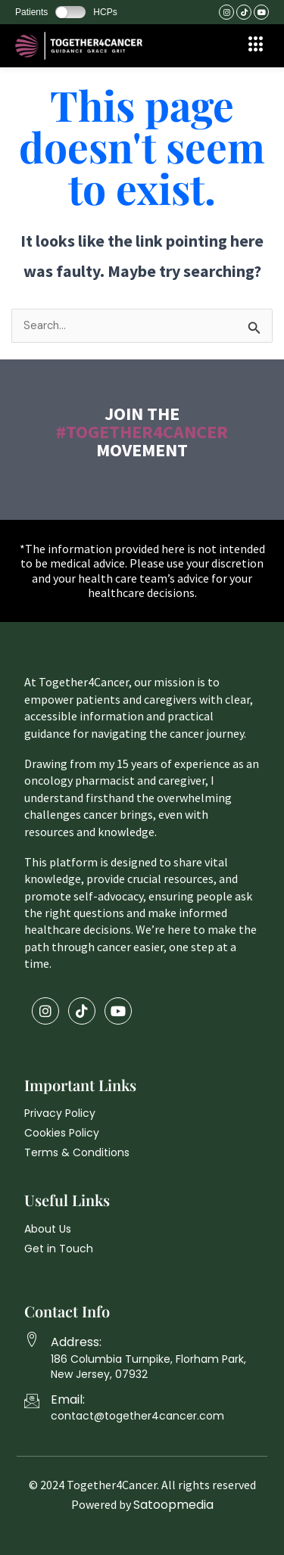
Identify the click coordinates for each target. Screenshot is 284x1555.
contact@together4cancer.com (137, 1415)
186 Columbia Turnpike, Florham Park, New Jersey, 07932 (148, 1366)
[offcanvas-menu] (256, 45)
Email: (68, 1399)
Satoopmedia (173, 1504)
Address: (76, 1342)
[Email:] (31, 1400)
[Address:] (31, 1339)
